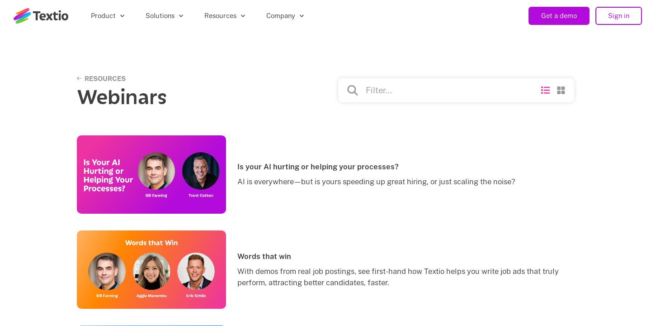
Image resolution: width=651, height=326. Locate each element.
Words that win (264, 256)
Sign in (618, 15)
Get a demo (559, 15)
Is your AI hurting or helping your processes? (318, 166)
